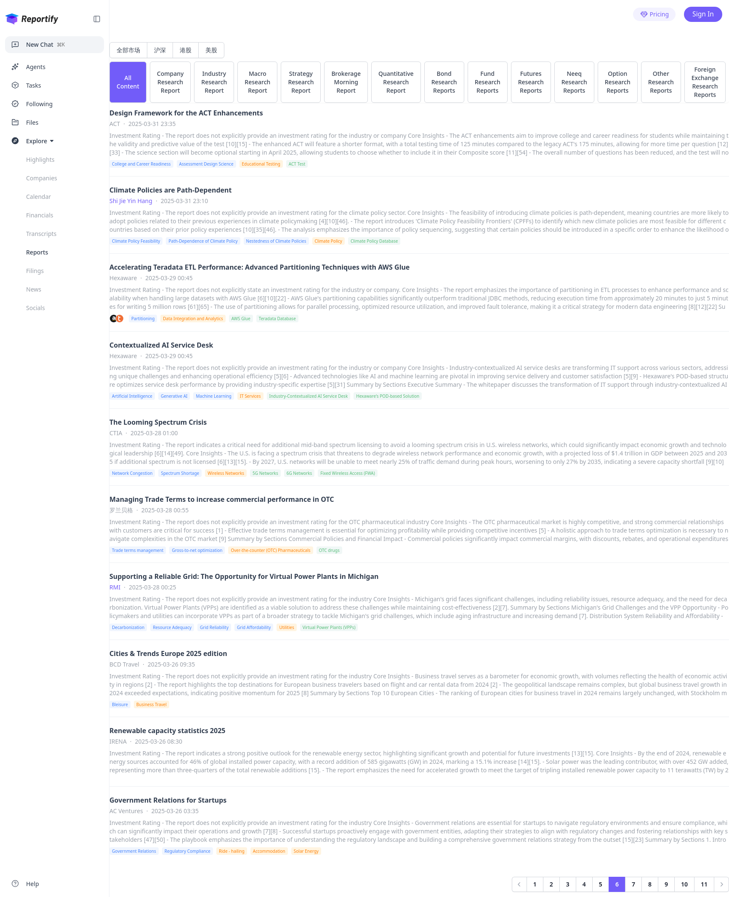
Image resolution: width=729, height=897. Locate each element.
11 (704, 884)
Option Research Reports (618, 82)
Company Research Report (170, 82)
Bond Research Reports (444, 82)
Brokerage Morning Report (346, 82)
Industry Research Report (214, 82)
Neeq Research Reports (574, 82)
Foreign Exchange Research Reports (705, 82)
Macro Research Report (257, 82)
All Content (128, 82)
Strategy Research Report (301, 82)
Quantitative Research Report (396, 82)
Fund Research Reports (487, 82)
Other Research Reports (661, 82)
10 (684, 884)
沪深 (160, 50)
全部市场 (128, 50)
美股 (211, 50)
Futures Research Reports (531, 82)
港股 (186, 50)
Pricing (653, 14)
